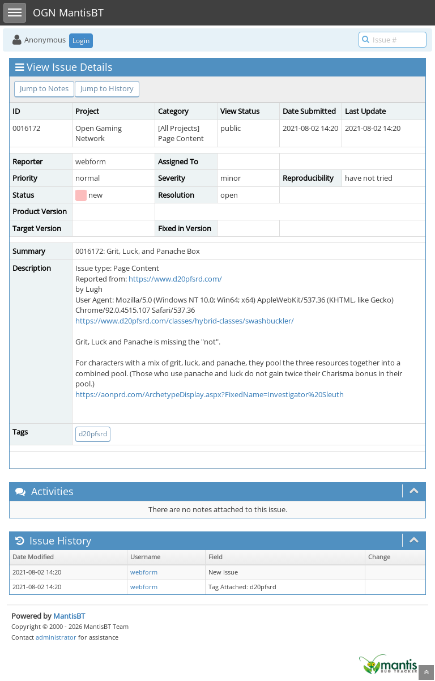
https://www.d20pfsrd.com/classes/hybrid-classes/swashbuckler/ (184, 321)
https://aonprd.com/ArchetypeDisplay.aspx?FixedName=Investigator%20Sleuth (209, 394)
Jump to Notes (44, 88)
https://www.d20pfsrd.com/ (175, 279)
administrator (56, 637)
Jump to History (107, 88)
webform (143, 572)
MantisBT (69, 616)
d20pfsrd (93, 434)
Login (80, 40)
